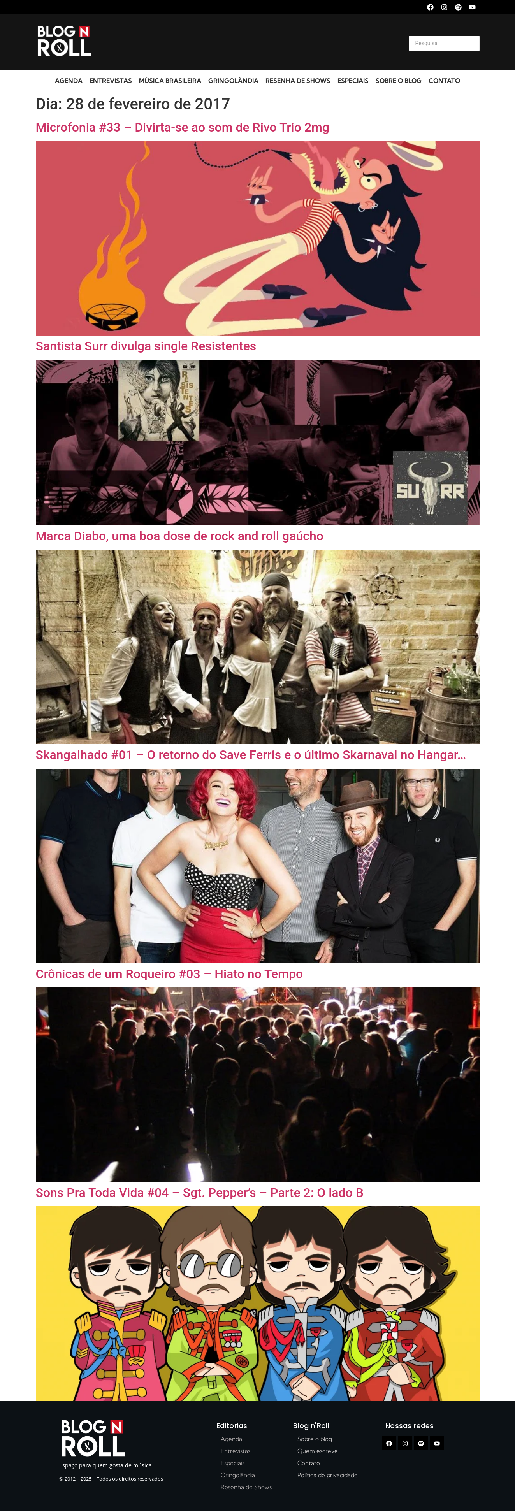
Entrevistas (111, 80)
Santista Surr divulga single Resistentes (146, 346)
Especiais (353, 80)
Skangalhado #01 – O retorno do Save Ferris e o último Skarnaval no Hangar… (251, 754)
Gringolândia (233, 80)
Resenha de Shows (297, 80)
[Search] (444, 43)
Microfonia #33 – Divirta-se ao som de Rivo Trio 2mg (183, 127)
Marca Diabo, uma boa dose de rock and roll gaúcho (179, 536)
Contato (444, 80)
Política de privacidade (327, 1475)
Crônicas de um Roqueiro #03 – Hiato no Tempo (169, 973)
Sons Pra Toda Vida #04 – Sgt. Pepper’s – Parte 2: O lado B (200, 1192)
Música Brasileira (170, 80)
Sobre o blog (399, 80)
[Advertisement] (248, 42)
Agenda (69, 80)
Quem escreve (317, 1451)
